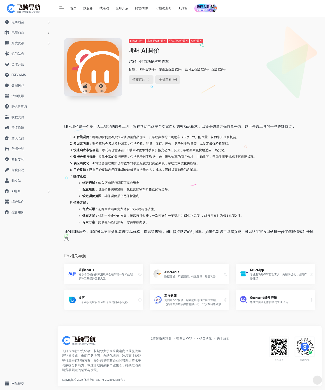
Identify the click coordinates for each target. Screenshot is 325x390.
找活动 (104, 8)
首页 (73, 8)
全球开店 (122, 8)
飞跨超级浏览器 (160, 338)
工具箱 (183, 8)
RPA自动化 (204, 338)
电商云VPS (184, 338)
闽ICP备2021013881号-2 (110, 379)
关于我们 (223, 338)
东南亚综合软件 (156, 40)
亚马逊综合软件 (178, 40)
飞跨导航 (89, 379)
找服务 (88, 8)
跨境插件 (141, 8)
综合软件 (196, 40)
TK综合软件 (137, 40)
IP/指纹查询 (163, 8)
